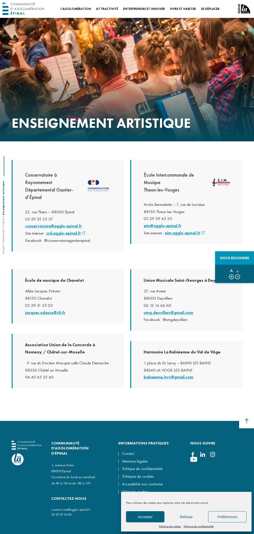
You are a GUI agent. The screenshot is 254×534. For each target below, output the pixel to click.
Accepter (145, 517)
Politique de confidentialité (199, 526)
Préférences (227, 517)
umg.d (150, 315)
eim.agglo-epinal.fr (182, 233)
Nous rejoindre (234, 258)
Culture (3, 222)
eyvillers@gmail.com (174, 315)
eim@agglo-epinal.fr (162, 225)
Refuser (186, 517)
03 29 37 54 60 (61, 514)
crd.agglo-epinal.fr (63, 235)
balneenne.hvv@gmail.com (168, 380)
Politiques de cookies (138, 476)
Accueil (3, 250)
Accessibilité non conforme (142, 484)
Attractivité (3, 236)
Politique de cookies (170, 526)
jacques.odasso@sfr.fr (45, 315)
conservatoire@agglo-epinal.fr (53, 227)
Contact (128, 453)
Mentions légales (135, 461)
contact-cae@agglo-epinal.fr (71, 509)
